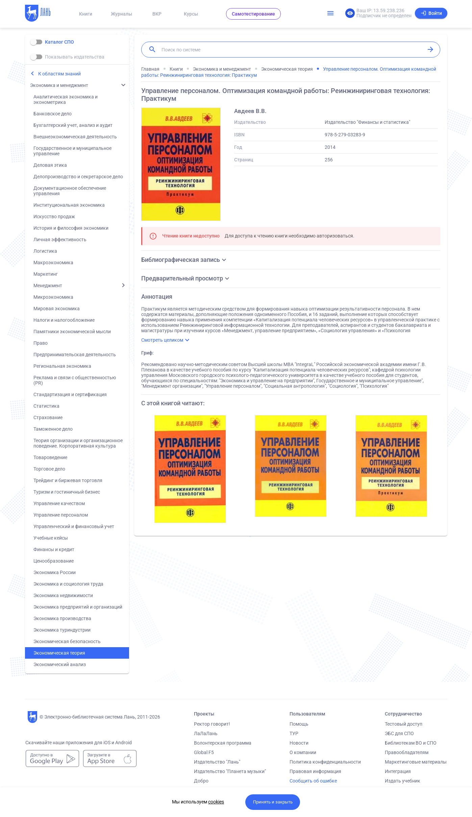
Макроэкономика (53, 262)
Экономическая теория (59, 653)
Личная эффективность (59, 239)
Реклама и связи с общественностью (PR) (74, 380)
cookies (216, 801)
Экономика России (54, 572)
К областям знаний (59, 73)
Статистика (46, 406)
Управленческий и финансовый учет (73, 526)
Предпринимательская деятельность (74, 354)
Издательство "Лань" (217, 762)
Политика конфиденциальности (325, 762)
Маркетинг (45, 274)
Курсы (191, 14)
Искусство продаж (54, 216)
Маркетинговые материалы (416, 762)
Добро (201, 781)
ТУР (294, 733)
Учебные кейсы (50, 538)
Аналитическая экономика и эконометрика (65, 99)
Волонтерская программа (222, 743)
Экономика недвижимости (63, 595)
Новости (299, 743)
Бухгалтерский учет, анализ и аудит (73, 125)
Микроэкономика (53, 297)
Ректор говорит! (212, 724)
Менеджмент (47, 285)
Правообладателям (406, 752)
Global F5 (204, 752)
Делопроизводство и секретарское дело (78, 176)
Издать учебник (402, 781)
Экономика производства (62, 618)
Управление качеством (59, 503)
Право (40, 343)
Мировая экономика (56, 308)
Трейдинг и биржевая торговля (67, 480)
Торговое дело (49, 469)
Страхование (48, 417)
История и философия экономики (70, 228)
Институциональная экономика (69, 205)
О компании (303, 752)
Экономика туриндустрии (62, 630)
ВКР (157, 14)
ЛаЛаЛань (206, 733)
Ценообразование (53, 561)
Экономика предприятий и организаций (77, 607)
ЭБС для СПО (399, 733)
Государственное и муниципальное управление (72, 150)
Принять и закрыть (273, 801)
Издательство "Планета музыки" (230, 771)
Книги (85, 14)
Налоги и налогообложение (64, 320)
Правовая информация (315, 771)
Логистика (45, 251)
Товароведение (50, 457)
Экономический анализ (59, 664)
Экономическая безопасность (67, 641)
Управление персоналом (60, 515)
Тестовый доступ (403, 724)
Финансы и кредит (53, 549)
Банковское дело (52, 113)
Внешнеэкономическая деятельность (75, 136)
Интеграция (398, 771)
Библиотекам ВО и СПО (411, 743)
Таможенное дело (53, 429)
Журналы (121, 14)
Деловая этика (50, 165)
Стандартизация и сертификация (70, 394)
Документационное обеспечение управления (69, 190)
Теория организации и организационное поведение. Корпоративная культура (78, 443)
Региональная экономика (62, 366)
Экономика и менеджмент (59, 85)
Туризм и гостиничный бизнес (66, 492)
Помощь (299, 724)
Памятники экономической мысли (72, 331)
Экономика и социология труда (68, 584)
